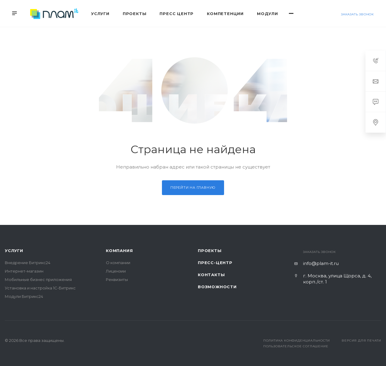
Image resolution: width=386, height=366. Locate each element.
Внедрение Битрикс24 (27, 262)
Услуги (14, 250)
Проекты (210, 250)
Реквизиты (117, 279)
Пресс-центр (215, 262)
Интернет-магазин (24, 271)
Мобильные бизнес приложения (38, 279)
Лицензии (116, 271)
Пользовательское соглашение (295, 346)
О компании (118, 262)
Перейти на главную (193, 187)
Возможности (217, 286)
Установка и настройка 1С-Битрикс (40, 288)
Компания (119, 250)
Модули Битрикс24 (24, 296)
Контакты (211, 274)
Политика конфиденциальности (296, 340)
